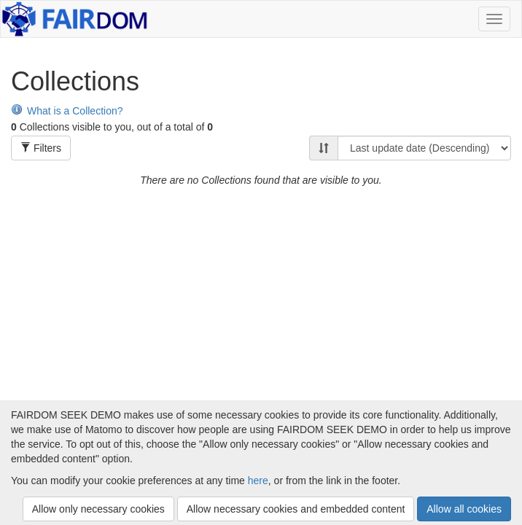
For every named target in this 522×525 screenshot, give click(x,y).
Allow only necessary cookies (98, 509)
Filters (40, 148)
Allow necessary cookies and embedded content (296, 509)
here (258, 480)
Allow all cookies (464, 509)
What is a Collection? (67, 111)
